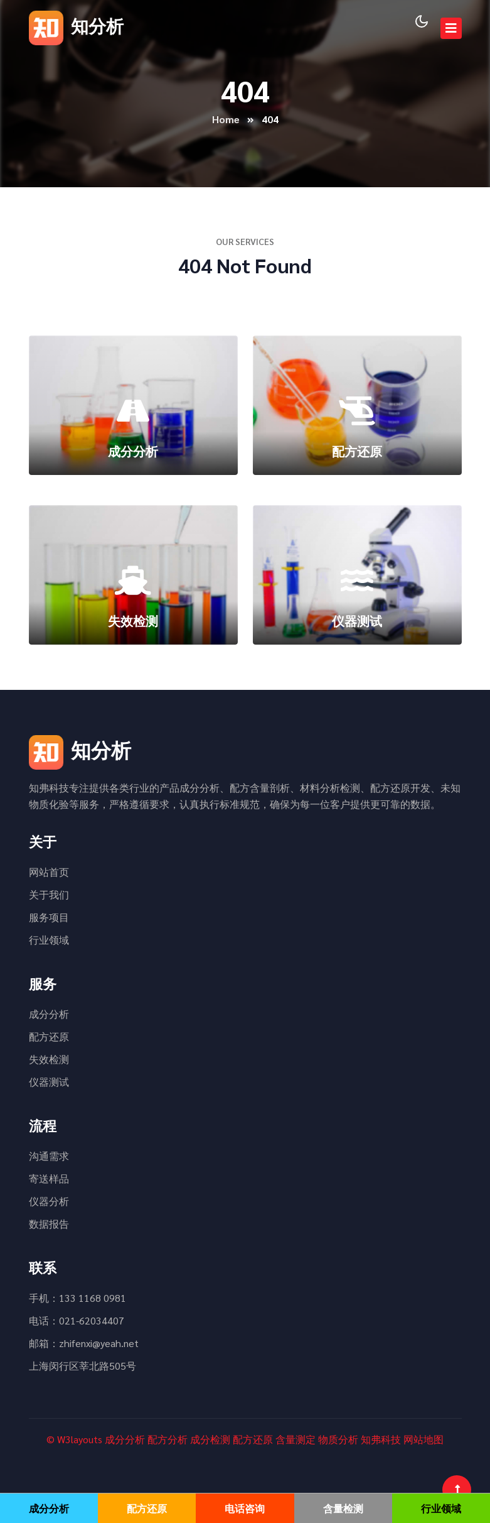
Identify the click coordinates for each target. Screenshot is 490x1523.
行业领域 (49, 939)
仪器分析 (49, 1201)
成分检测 (210, 1439)
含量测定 (295, 1439)
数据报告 (49, 1223)
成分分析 (49, 1013)
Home (226, 119)
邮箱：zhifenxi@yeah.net (84, 1343)
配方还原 (49, 1036)
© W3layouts (74, 1439)
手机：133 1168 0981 (77, 1297)
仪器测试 (49, 1081)
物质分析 (338, 1439)
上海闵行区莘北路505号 (82, 1365)
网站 (413, 1439)
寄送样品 (49, 1178)
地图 (433, 1439)
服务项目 (49, 917)
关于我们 (49, 894)
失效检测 (49, 1059)
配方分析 (167, 1439)
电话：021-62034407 (76, 1320)
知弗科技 (381, 1439)
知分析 (76, 25)
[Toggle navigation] (451, 28)
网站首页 (49, 871)
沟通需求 (49, 1155)
